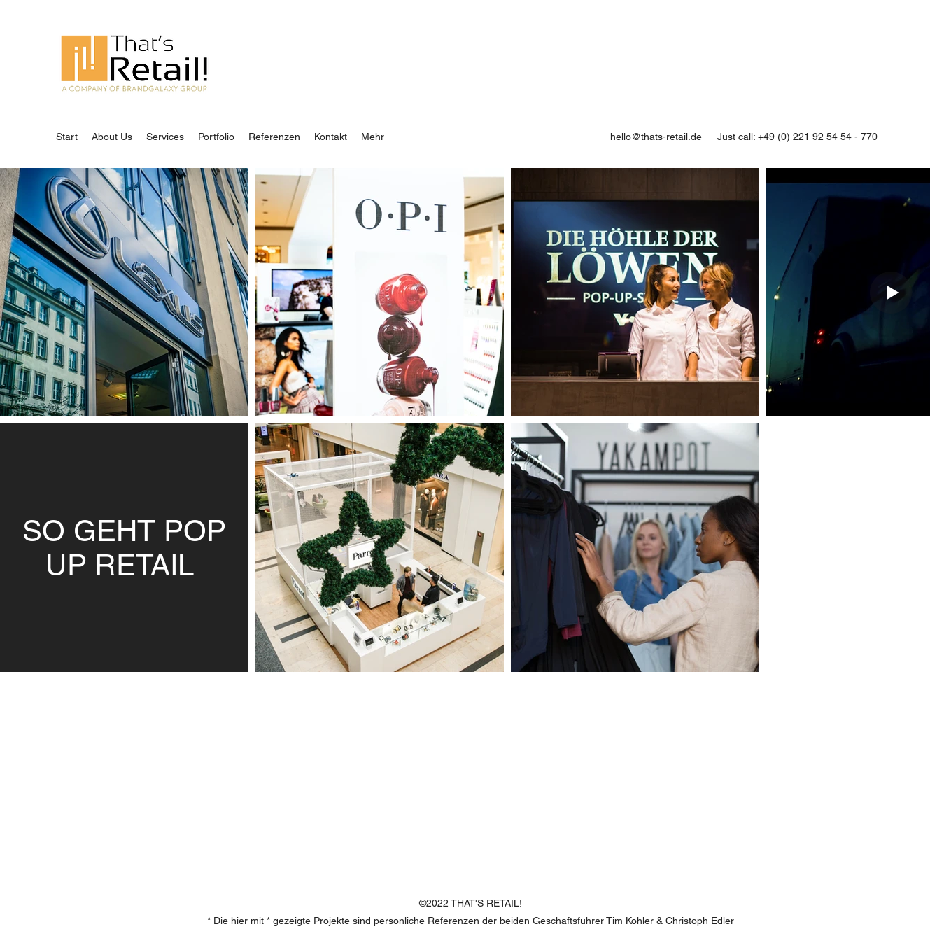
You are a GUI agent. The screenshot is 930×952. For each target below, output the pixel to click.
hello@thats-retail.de (656, 136)
